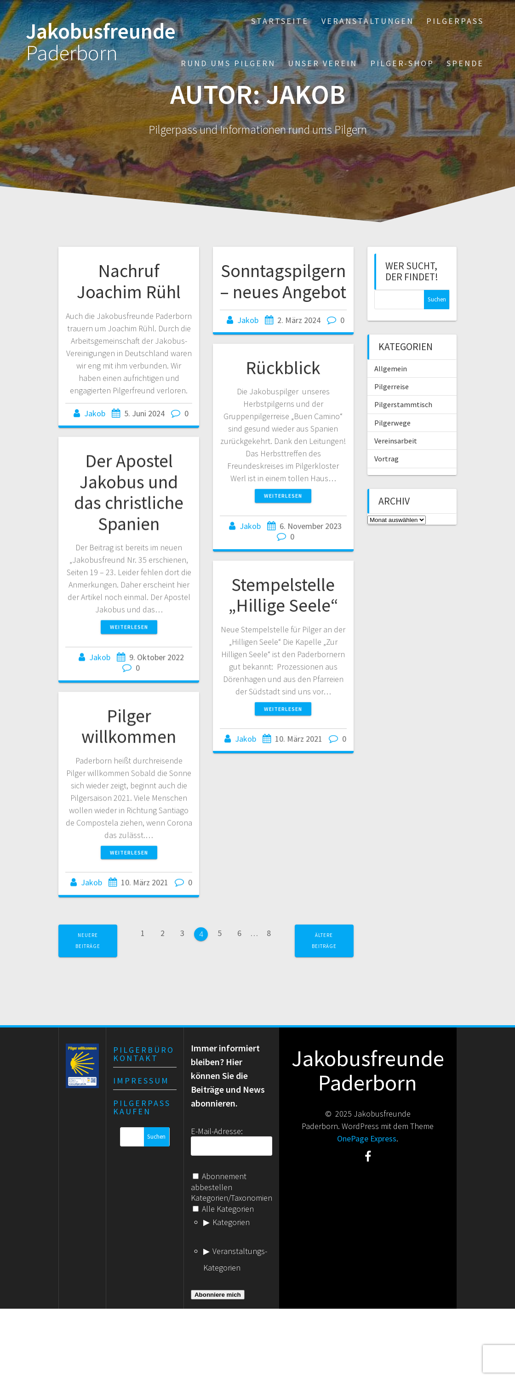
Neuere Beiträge (87, 940)
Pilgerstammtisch (403, 404)
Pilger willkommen (128, 738)
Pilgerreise (391, 386)
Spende (465, 63)
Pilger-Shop (402, 63)
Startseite (280, 21)
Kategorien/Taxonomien (231, 1197)
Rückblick (283, 375)
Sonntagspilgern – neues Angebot (283, 281)
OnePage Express (366, 1138)
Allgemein (390, 368)
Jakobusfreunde (101, 42)
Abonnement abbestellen (218, 1181)
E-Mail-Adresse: (217, 1131)
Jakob (94, 413)
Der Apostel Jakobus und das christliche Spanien (128, 501)
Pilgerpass (455, 21)
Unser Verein (322, 63)
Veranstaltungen (367, 21)
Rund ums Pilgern (228, 63)
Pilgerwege (392, 422)
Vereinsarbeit (395, 440)
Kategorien (231, 1222)
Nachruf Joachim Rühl (129, 281)
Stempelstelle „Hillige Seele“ (283, 606)
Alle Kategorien (223, 1208)
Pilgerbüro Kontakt (143, 1053)
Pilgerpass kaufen (142, 1107)
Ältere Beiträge (324, 940)
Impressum (141, 1080)
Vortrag (386, 458)
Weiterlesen (283, 503)
